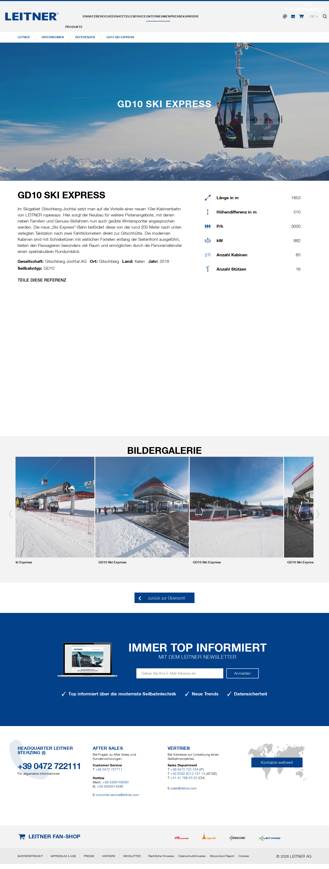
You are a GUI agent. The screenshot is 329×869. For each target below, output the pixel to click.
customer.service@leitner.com (117, 795)
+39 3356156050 (116, 782)
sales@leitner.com (183, 788)
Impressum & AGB (63, 856)
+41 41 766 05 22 (183, 778)
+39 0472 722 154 (184, 769)
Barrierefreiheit (30, 856)
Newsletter (132, 856)
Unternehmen (183, 15)
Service (158, 15)
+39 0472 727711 (109, 769)
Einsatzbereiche (105, 15)
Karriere (226, 15)
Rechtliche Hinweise (161, 856)
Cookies (244, 856)
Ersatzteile (135, 15)
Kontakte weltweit (277, 762)
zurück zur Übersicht (166, 598)
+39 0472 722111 (49, 766)
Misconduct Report (222, 856)
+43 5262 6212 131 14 (187, 774)
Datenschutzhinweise (191, 856)
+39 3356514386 (110, 786)
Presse (206, 15)
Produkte (76, 15)
